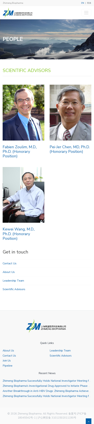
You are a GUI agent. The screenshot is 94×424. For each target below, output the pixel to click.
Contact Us (9, 263)
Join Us (7, 360)
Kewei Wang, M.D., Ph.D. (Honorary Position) (19, 234)
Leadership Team (13, 281)
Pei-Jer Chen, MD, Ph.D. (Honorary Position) (70, 149)
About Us (9, 272)
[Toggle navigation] (86, 12)
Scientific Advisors (14, 289)
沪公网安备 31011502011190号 (57, 417)
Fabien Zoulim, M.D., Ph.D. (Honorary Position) (20, 151)
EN (82, 3)
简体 (89, 3)
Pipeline (7, 365)
